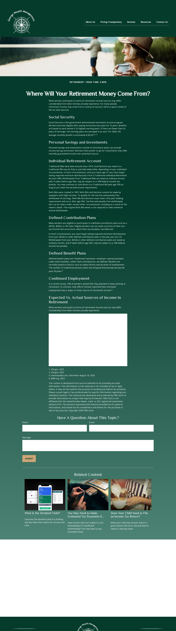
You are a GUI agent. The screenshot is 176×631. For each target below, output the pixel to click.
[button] (90, 15)
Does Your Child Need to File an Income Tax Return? (129, 508)
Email (91, 415)
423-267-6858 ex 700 (154, 628)
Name (25, 415)
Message (26, 430)
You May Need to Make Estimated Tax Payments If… (86, 508)
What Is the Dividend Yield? (42, 506)
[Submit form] (29, 451)
